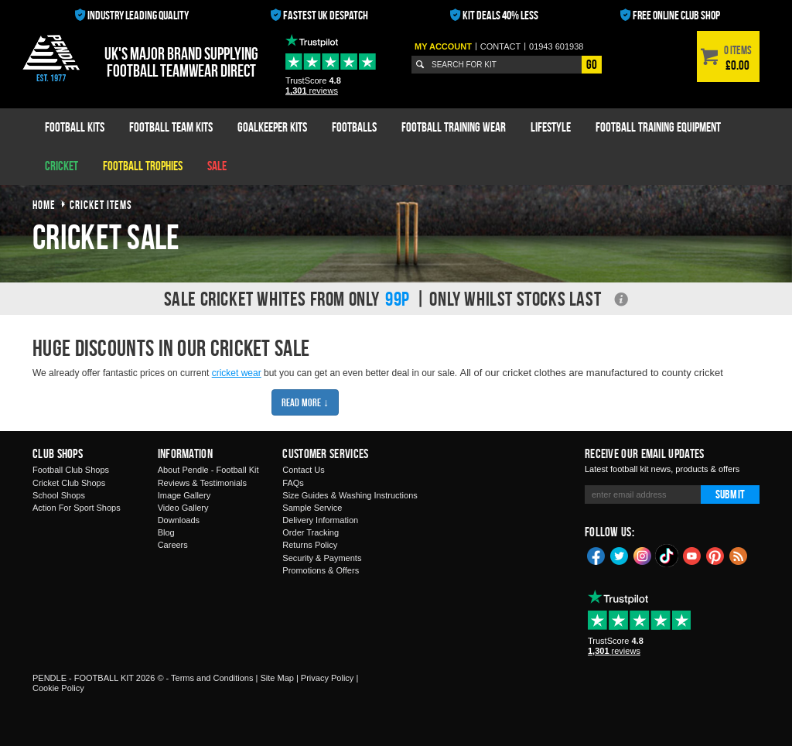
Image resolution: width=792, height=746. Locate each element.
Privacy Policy (327, 678)
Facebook (596, 554)
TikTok (667, 555)
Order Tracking (310, 532)
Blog (166, 532)
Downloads (179, 520)
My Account (443, 46)
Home (44, 204)
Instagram (642, 554)
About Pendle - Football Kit (208, 469)
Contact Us (303, 469)
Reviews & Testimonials (202, 483)
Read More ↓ (305, 402)
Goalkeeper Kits (272, 127)
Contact (500, 46)
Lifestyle (551, 127)
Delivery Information (320, 520)
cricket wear (236, 373)
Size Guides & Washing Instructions (349, 495)
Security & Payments (321, 558)
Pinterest (715, 554)
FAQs (293, 483)
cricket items (101, 204)
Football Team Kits (171, 127)
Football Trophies (143, 166)
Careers (173, 544)
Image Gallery (184, 495)
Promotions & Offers (320, 570)
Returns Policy (309, 544)
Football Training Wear (453, 127)
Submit (730, 494)
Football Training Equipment (658, 127)
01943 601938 (556, 46)
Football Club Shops (70, 469)
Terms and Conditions (212, 678)
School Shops (58, 495)
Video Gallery (183, 507)
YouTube (692, 554)
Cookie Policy (58, 688)
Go (591, 64)
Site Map (276, 678)
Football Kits (74, 127)
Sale (217, 166)
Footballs (354, 127)
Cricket (61, 166)
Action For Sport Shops (76, 507)
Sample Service (312, 507)
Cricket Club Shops (68, 483)
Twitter (619, 554)
